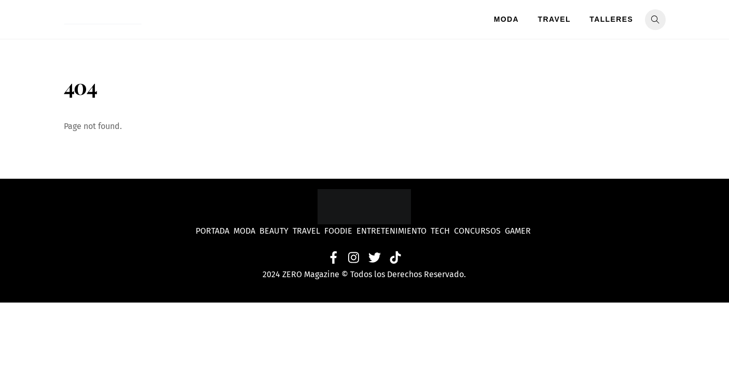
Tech (442, 231)
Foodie (338, 231)
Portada (212, 231)
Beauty (276, 231)
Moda (506, 19)
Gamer (519, 231)
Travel (554, 19)
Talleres (611, 19)
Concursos (478, 231)
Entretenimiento (391, 231)
